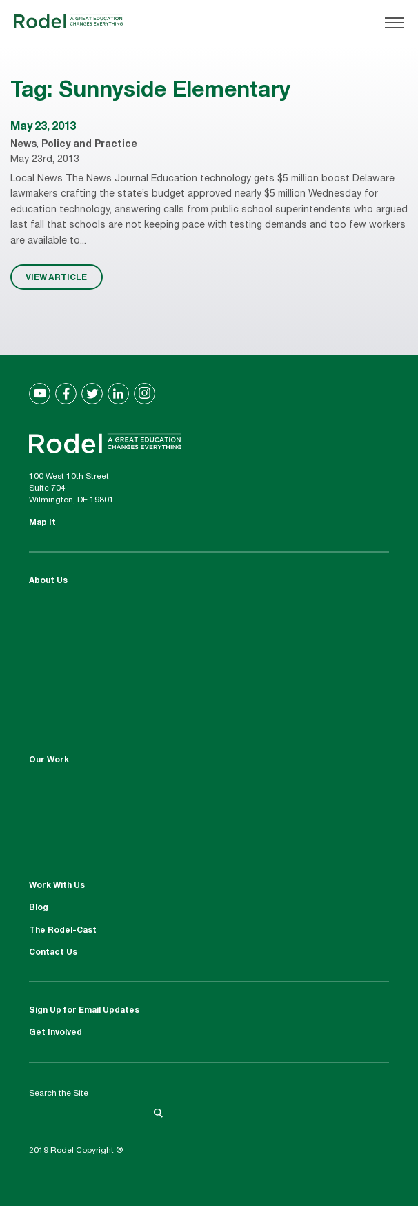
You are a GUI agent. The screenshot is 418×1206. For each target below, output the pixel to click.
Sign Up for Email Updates (84, 1011)
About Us (48, 581)
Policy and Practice (89, 145)
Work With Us (57, 886)
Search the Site (58, 1093)
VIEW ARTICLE (56, 276)
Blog (38, 908)
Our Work (49, 760)
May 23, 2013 (43, 127)
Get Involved (55, 1033)
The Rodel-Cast (63, 931)
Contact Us (53, 953)
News (23, 145)
